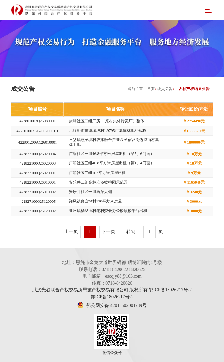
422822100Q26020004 (38, 154)
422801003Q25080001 (38, 121)
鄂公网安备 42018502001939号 (112, 305)
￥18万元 (194, 154)
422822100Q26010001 (38, 182)
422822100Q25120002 (38, 211)
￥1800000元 (194, 142)
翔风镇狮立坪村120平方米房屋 (95, 201)
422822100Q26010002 (38, 192)
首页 (151, 89)
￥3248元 (194, 192)
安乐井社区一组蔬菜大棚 (90, 191)
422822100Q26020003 (38, 163)
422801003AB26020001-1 (38, 131)
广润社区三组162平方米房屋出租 (97, 173)
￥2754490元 (194, 121)
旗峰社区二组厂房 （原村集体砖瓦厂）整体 (106, 121)
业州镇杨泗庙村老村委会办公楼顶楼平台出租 (108, 210)
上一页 (71, 231)
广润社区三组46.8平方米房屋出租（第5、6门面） (111, 153)
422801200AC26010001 (37, 142)
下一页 (108, 231)
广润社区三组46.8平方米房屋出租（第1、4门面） (111, 163)
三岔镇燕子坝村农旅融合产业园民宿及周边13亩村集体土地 (114, 142)
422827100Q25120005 (38, 201)
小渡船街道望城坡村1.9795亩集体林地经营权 (107, 130)
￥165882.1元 (194, 131)
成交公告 (165, 89)
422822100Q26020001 (38, 173)
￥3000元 (194, 201)
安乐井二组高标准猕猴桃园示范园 (98, 182)
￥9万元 (194, 173)
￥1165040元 (193, 182)
